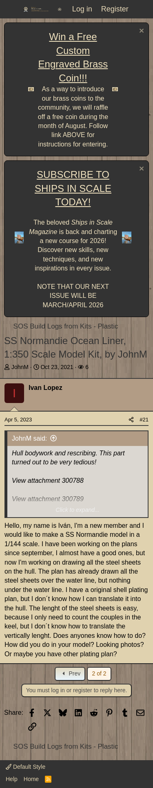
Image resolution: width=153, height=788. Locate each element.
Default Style (25, 766)
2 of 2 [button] (99, 673)
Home (31, 779)
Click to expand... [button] (77, 510)
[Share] (131, 420)
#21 (144, 420)
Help (12, 779)
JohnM (20, 367)
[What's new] (142, 9)
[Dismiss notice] (140, 31)
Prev (70, 673)
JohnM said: (29, 438)
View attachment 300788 (48, 480)
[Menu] (11, 9)
